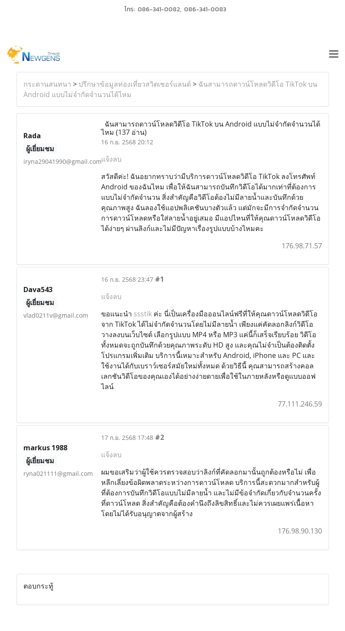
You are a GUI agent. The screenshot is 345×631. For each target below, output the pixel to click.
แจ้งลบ (111, 159)
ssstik (143, 314)
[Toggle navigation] (333, 55)
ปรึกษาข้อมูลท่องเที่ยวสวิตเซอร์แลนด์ (135, 84)
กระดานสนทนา (47, 84)
